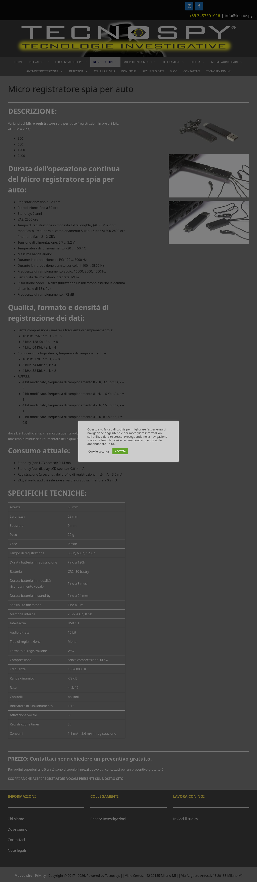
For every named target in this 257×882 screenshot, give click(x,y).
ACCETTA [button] (120, 451)
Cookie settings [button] (98, 451)
